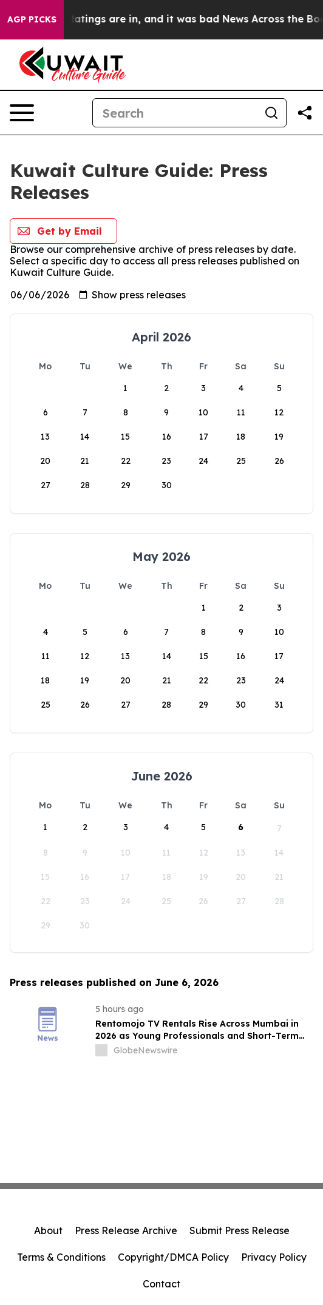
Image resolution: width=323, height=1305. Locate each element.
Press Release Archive (126, 1230)
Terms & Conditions (61, 1257)
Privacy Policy (274, 1257)
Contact (161, 1284)
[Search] (175, 113)
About (48, 1230)
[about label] (101, 1050)
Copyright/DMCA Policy (173, 1257)
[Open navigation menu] (22, 113)
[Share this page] (304, 113)
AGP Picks (31, 19)
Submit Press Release (239, 1230)
